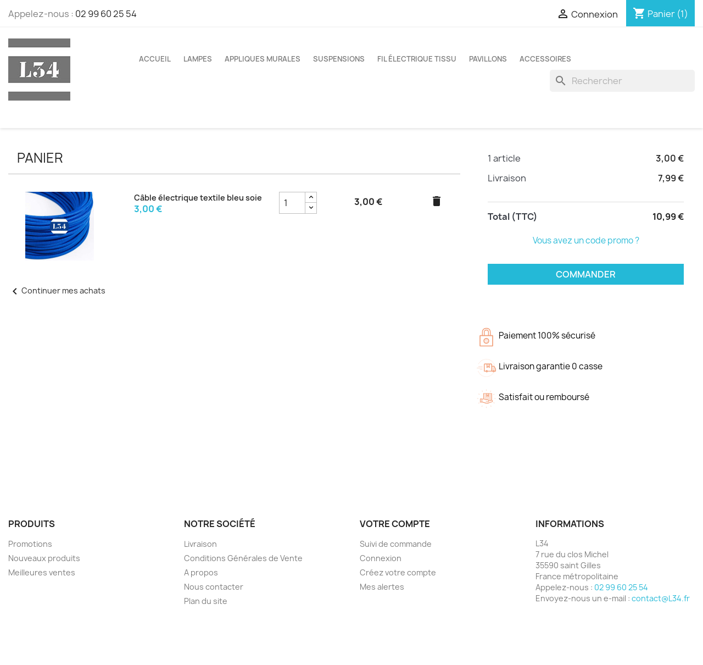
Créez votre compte (398, 572)
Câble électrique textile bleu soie (198, 197)
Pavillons (488, 59)
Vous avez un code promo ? (586, 240)
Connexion (380, 558)
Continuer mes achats (56, 290)
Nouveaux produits (44, 558)
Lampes (197, 59)
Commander (586, 274)
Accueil (155, 59)
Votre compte (395, 524)
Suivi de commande (396, 544)
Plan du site (205, 601)
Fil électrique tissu (416, 59)
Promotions (30, 544)
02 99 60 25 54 (106, 14)
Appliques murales (262, 59)
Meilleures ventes (41, 572)
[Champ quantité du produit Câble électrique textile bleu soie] (292, 203)
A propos (201, 572)
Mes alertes (382, 586)
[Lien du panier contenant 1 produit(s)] (660, 14)
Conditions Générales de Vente (243, 558)
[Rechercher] (622, 81)
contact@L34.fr (661, 598)
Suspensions (339, 59)
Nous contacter (213, 586)
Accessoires (545, 59)
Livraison (200, 544)
